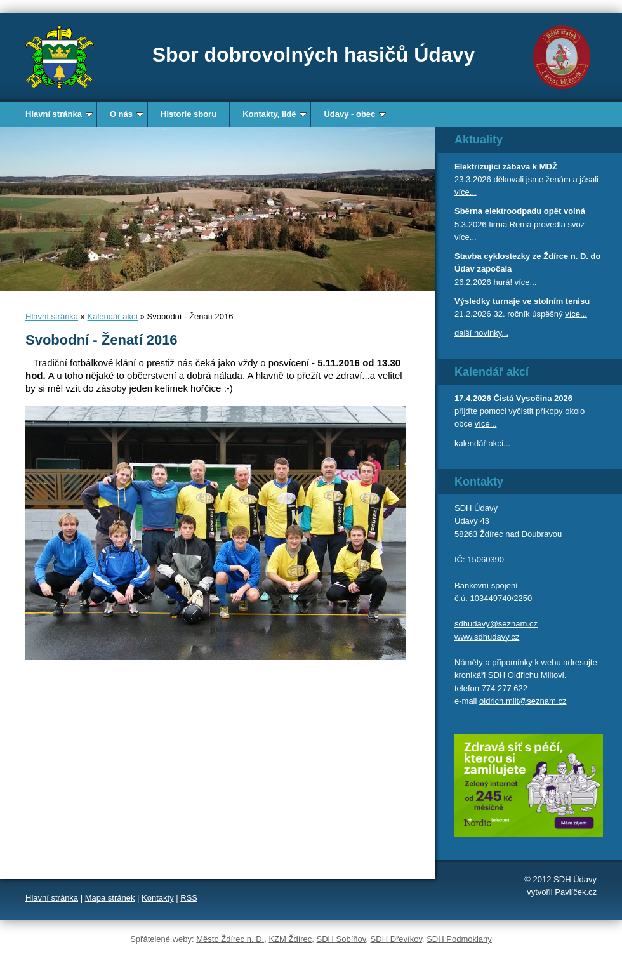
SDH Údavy (575, 879)
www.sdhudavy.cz (486, 637)
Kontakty (158, 898)
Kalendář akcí (113, 316)
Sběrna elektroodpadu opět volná (519, 211)
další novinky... (481, 333)
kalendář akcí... (482, 443)
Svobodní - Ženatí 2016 (101, 340)
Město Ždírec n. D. (230, 939)
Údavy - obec (355, 114)
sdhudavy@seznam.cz (496, 623)
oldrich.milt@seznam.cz (522, 701)
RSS (188, 898)
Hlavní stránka (59, 114)
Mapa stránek (110, 898)
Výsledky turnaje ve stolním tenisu (522, 301)
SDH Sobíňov (341, 939)
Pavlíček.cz (576, 892)
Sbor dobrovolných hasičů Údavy (313, 54)
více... (465, 192)
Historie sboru (188, 114)
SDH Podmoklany (459, 939)
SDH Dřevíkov (396, 939)
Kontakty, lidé (274, 114)
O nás (126, 114)
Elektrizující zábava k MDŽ (505, 166)
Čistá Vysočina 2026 (532, 398)
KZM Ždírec (290, 939)
